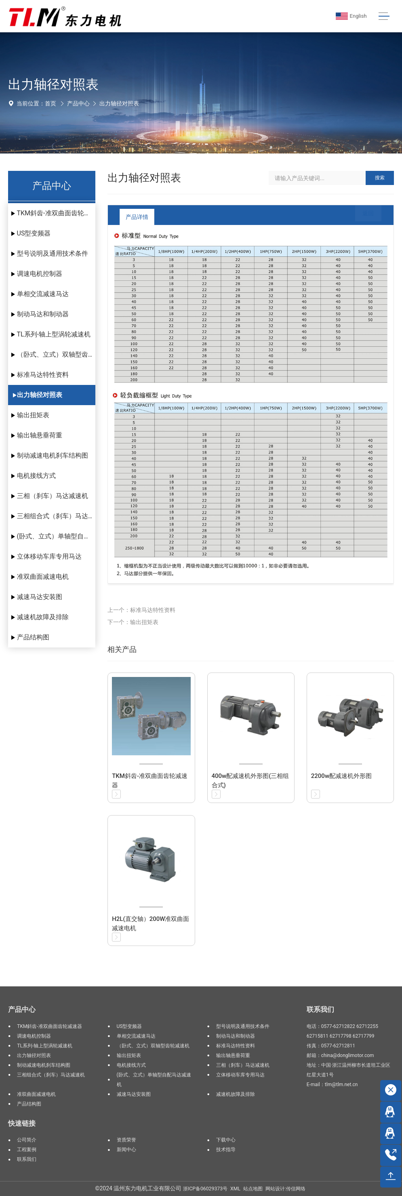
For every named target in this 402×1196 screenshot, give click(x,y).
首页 (50, 103)
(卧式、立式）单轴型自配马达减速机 (56, 536)
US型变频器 (34, 233)
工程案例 (26, 1149)
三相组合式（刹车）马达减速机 (56, 516)
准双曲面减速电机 (43, 576)
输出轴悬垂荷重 (39, 435)
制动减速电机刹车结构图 (52, 455)
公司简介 (26, 1140)
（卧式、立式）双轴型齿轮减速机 (56, 354)
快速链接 (22, 1123)
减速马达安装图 (39, 597)
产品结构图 (33, 637)
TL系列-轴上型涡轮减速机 (54, 334)
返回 (362, 216)
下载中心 (226, 1140)
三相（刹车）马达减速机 (52, 496)
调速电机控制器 (39, 273)
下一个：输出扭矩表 (132, 622)
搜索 (380, 178)
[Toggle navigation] (384, 16)
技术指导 (226, 1149)
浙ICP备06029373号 (205, 1189)
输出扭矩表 (33, 415)
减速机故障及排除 (43, 617)
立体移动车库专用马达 (49, 556)
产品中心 (78, 103)
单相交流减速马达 (43, 294)
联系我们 (26, 1159)
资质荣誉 (126, 1140)
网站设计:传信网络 (285, 1189)
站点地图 (253, 1189)
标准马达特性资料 (43, 374)
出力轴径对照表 (119, 103)
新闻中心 (126, 1149)
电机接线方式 (36, 475)
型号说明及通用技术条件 (52, 253)
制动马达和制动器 (43, 314)
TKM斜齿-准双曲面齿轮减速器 (56, 213)
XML (235, 1189)
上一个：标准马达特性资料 (141, 610)
